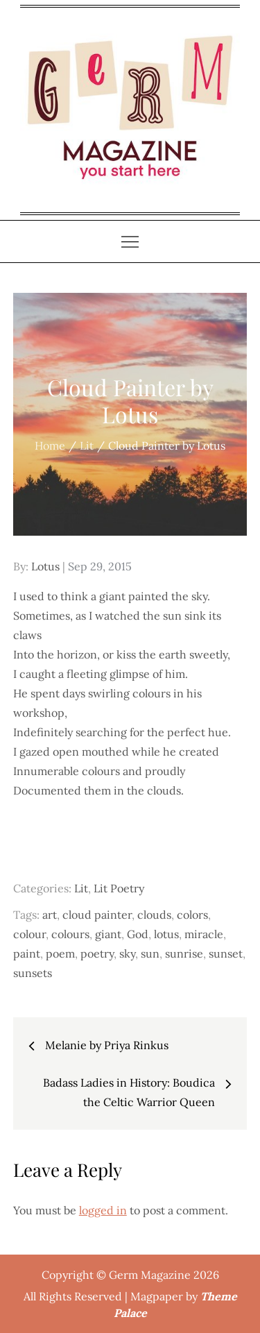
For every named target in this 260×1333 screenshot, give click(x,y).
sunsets (32, 973)
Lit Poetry (119, 888)
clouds (154, 915)
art (49, 915)
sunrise (184, 953)
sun (150, 953)
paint (26, 953)
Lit (81, 888)
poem (60, 953)
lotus (166, 934)
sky (127, 953)
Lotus (45, 566)
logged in (103, 1210)
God (137, 934)
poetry (97, 953)
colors (192, 915)
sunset (226, 953)
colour (29, 934)
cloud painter (97, 915)
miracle (203, 934)
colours (70, 934)
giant (108, 934)
